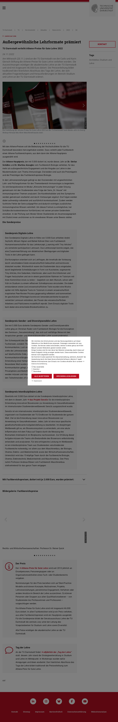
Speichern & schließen (66, 376)
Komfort (35, 369)
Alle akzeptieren (41, 376)
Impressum (36, 381)
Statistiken (36, 371)
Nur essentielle (37, 367)
